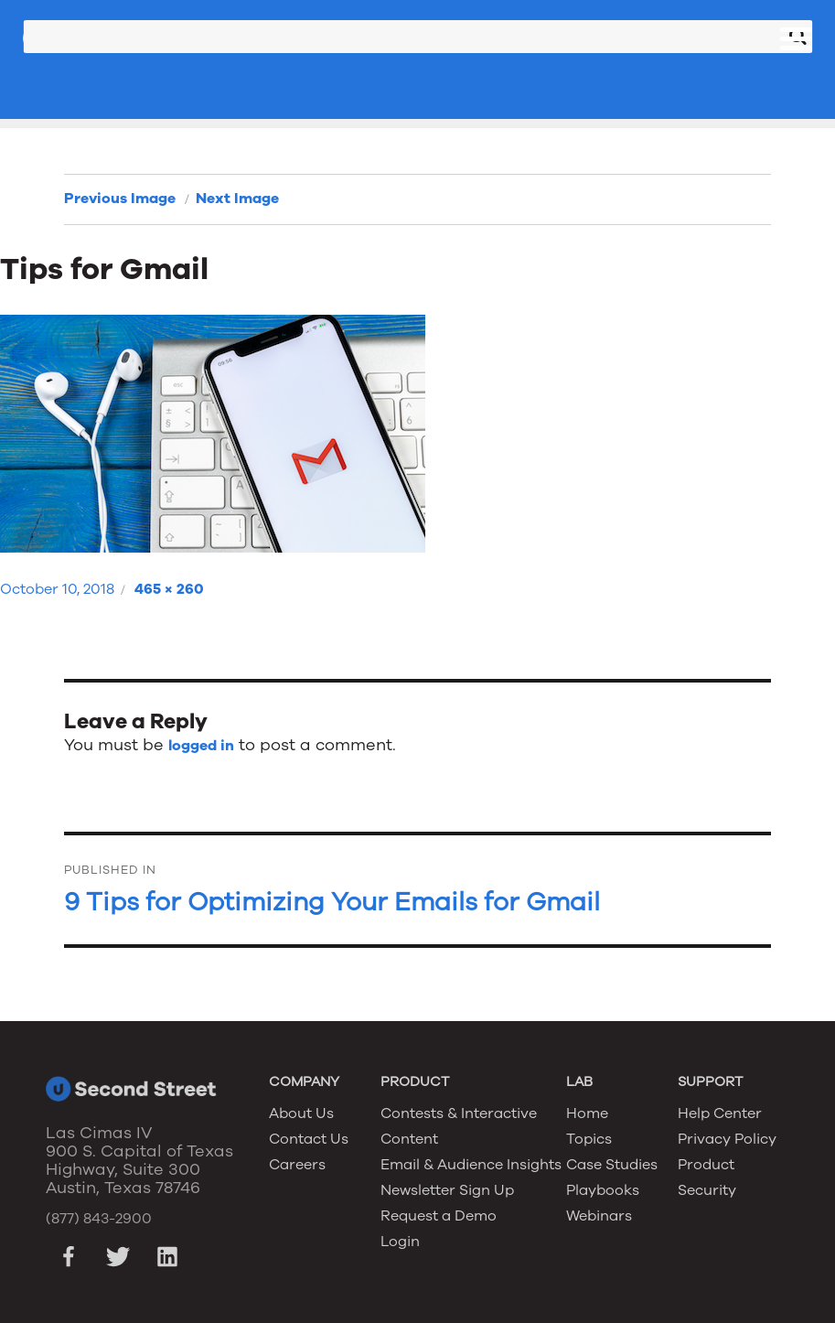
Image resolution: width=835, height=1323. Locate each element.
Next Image (237, 198)
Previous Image (120, 198)
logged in (201, 746)
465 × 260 (169, 589)
